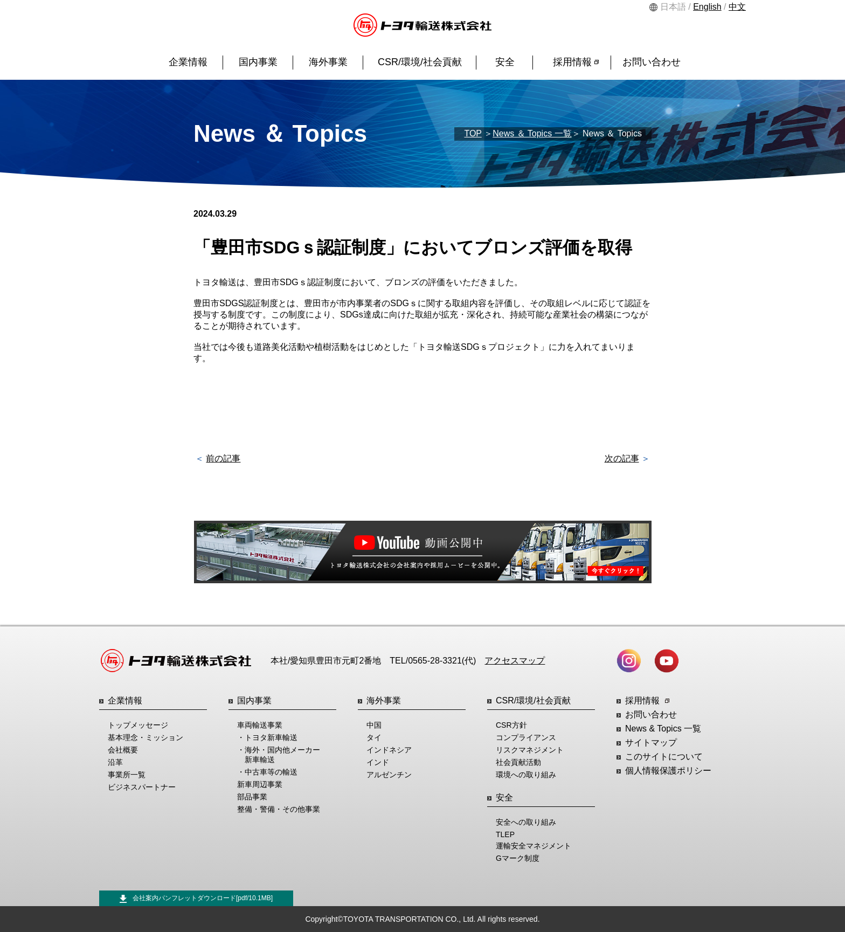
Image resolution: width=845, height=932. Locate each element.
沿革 (115, 762)
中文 (737, 6)
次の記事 (622, 458)
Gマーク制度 (517, 858)
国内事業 (258, 62)
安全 (505, 62)
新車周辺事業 (259, 784)
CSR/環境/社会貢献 (420, 62)
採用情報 (576, 62)
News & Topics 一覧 (663, 728)
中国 (374, 725)
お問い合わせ (651, 62)
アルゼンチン (389, 774)
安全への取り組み (526, 822)
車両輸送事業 (259, 725)
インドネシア (389, 749)
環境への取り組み (526, 774)
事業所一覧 (127, 774)
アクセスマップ (514, 660)
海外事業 (328, 62)
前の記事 (223, 458)
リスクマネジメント (530, 749)
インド (377, 762)
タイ (374, 737)
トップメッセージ (138, 725)
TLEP (505, 834)
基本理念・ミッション (145, 737)
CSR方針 (511, 725)
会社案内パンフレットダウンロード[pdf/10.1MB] (196, 898)
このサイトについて (664, 756)
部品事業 (252, 796)
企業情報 (188, 62)
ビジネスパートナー (142, 787)
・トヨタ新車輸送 (267, 737)
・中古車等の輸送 (267, 772)
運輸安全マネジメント (533, 845)
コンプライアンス (526, 737)
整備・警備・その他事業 (278, 809)
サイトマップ (651, 742)
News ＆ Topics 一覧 (532, 133)
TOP (472, 133)
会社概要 (123, 749)
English (707, 6)
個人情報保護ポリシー (668, 770)
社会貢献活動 (518, 762)
